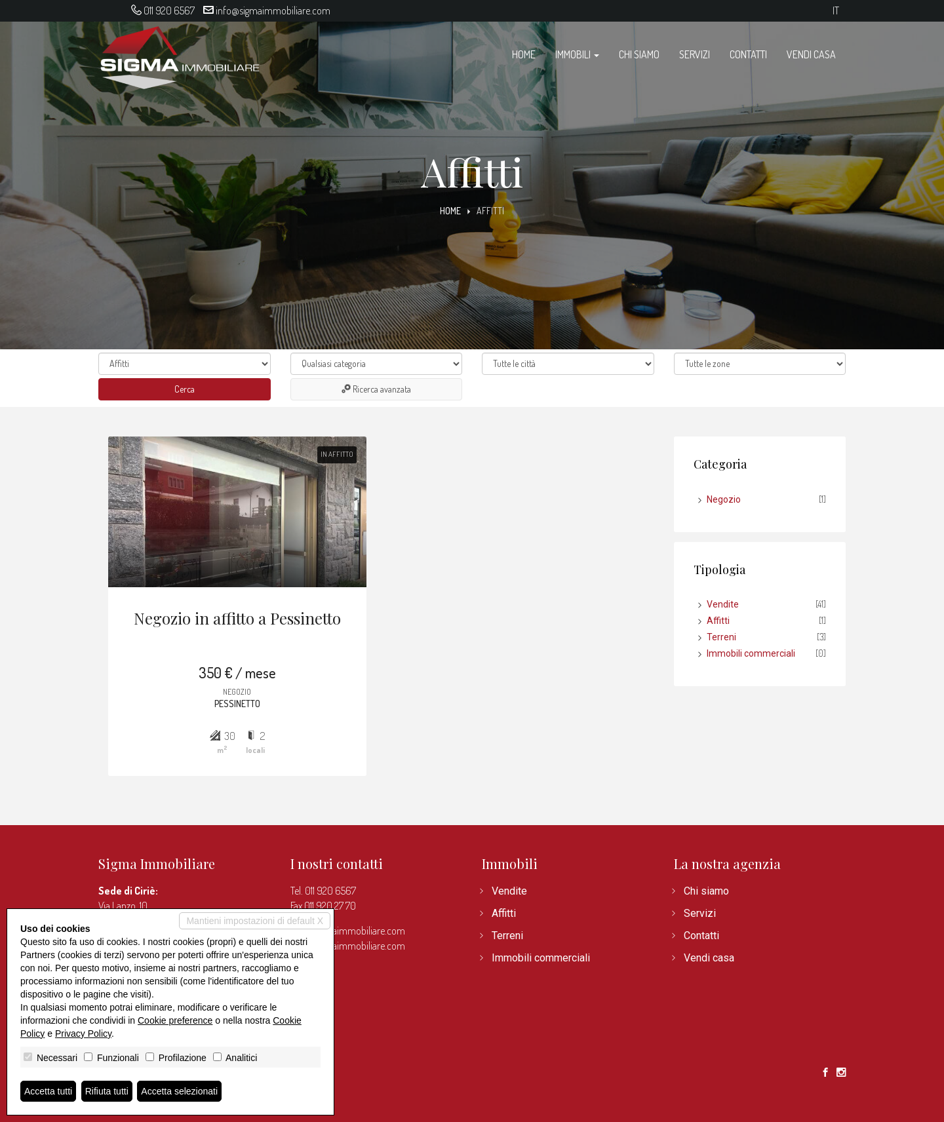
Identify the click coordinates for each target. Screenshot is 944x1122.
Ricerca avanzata (376, 389)
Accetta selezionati (179, 1091)
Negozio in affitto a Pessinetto (237, 618)
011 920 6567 (169, 10)
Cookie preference (175, 1020)
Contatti (748, 54)
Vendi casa (811, 54)
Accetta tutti (48, 1091)
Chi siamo (639, 54)
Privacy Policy (83, 1033)
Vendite (723, 604)
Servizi (694, 54)
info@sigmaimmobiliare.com (273, 10)
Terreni (721, 637)
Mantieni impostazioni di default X (254, 921)
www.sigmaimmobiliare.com (347, 945)
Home (524, 54)
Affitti (718, 620)
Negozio (724, 499)
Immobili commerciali (751, 653)
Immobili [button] (577, 54)
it (836, 11)
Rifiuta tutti (106, 1091)
